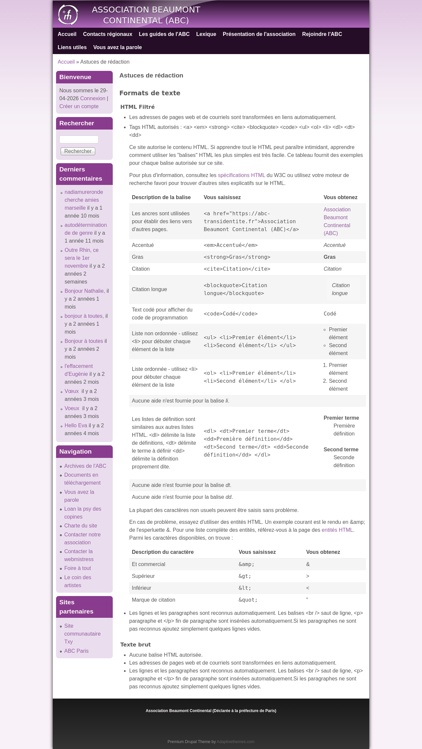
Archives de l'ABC (85, 466)
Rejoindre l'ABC (322, 34)
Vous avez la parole (117, 47)
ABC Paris (76, 651)
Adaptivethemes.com (235, 741)
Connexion (92, 98)
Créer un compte (79, 106)
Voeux (73, 408)
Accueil (67, 34)
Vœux (72, 391)
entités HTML (337, 530)
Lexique (206, 34)
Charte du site (80, 525)
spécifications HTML (241, 175)
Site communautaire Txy (82, 633)
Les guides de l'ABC (164, 34)
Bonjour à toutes (84, 341)
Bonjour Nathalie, (85, 291)
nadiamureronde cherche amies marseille (84, 200)
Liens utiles (72, 47)
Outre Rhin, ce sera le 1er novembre (82, 258)
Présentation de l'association (259, 34)
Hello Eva (76, 425)
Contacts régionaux (107, 34)
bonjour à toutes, (84, 316)
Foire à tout (77, 568)
